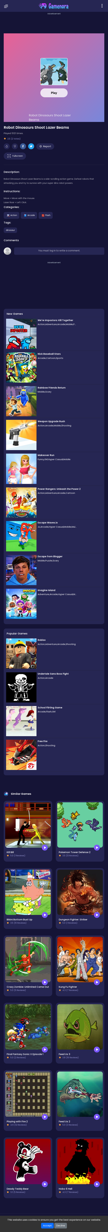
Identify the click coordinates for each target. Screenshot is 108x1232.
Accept (47, 1225)
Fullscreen (15, 156)
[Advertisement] (54, 22)
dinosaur (10, 230)
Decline (60, 1225)
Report (45, 146)
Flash (45, 215)
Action (11, 215)
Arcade (29, 215)
